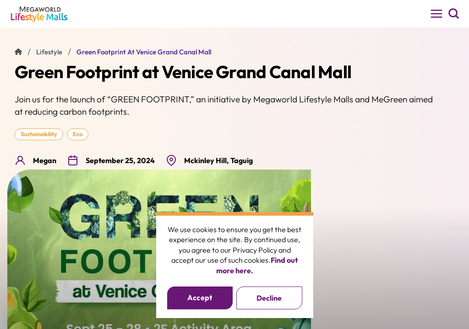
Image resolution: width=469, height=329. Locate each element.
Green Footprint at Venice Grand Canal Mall (143, 52)
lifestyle (49, 52)
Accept (200, 297)
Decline (269, 297)
